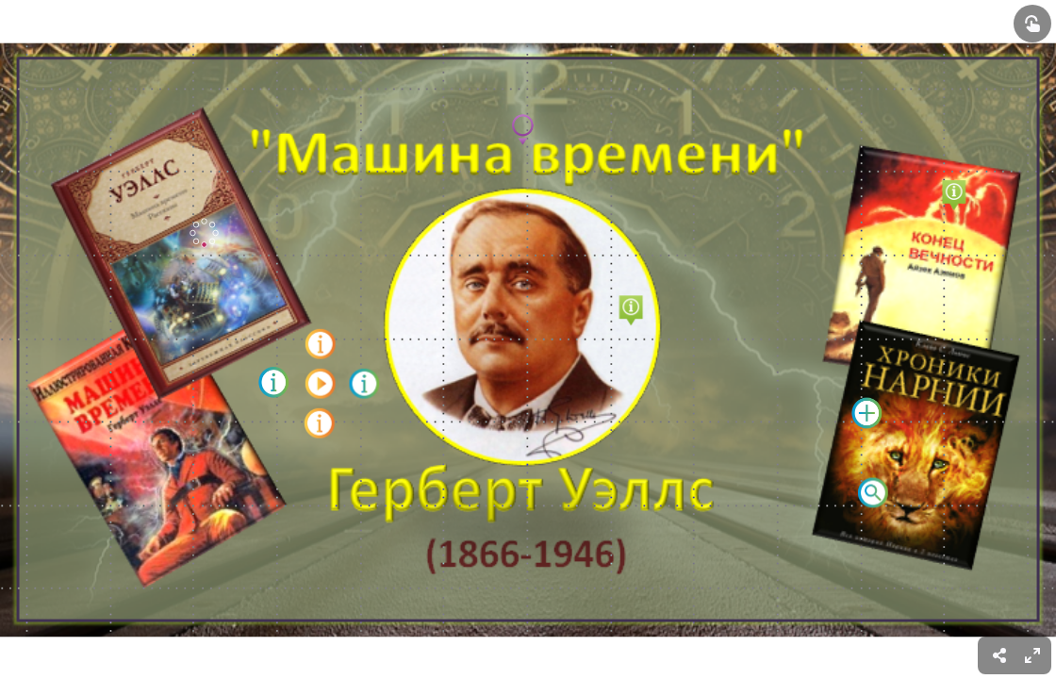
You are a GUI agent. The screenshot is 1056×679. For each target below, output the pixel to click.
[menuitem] (1032, 655)
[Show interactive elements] (1032, 23)
